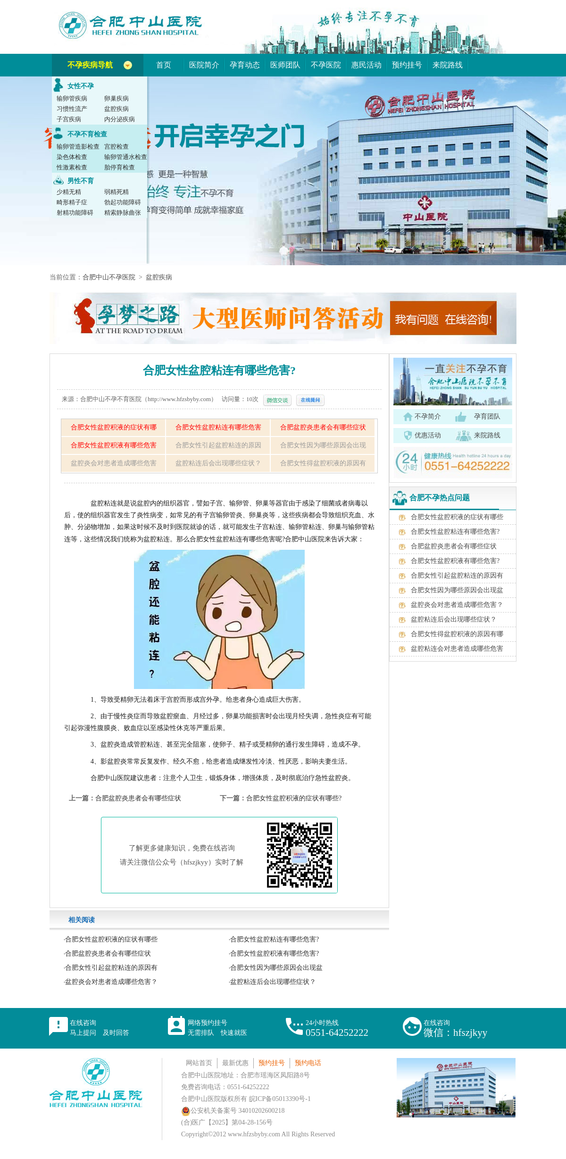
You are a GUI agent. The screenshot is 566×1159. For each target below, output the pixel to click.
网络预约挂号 (217, 1027)
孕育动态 (245, 65)
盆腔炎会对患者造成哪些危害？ (111, 981)
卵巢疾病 (116, 98)
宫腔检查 (116, 146)
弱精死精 (116, 191)
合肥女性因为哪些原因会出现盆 (276, 967)
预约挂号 (407, 65)
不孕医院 (326, 65)
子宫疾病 (69, 119)
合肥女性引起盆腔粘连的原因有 (111, 967)
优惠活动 (428, 435)
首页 (163, 65)
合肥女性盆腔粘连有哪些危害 (218, 427)
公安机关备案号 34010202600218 (233, 1110)
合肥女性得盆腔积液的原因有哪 (457, 634)
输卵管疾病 (72, 98)
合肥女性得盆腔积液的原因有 (323, 463)
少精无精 (69, 191)
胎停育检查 (119, 167)
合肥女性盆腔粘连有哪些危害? (274, 939)
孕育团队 (487, 416)
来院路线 (448, 65)
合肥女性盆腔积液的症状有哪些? (293, 798)
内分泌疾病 (119, 119)
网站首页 (199, 1063)
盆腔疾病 (116, 108)
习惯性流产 (72, 108)
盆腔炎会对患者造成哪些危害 (114, 463)
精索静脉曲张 (122, 212)
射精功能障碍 (75, 212)
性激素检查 (72, 167)
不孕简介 (428, 416)
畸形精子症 (72, 202)
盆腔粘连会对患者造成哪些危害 (457, 648)
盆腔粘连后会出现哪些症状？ (218, 463)
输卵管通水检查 (125, 156)
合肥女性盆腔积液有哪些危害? (274, 953)
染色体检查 (72, 156)
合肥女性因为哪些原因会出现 (323, 445)
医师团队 (285, 65)
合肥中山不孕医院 (109, 277)
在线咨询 (99, 1027)
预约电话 (308, 1063)
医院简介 (204, 65)
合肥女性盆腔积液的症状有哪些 (111, 939)
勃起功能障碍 (122, 202)
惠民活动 (366, 65)
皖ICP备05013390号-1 (280, 1098)
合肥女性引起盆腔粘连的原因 (218, 445)
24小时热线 (337, 1028)
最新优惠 (235, 1063)
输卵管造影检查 (78, 146)
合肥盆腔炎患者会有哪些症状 (323, 427)
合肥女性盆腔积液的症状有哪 (114, 427)
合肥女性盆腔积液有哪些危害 (114, 445)
